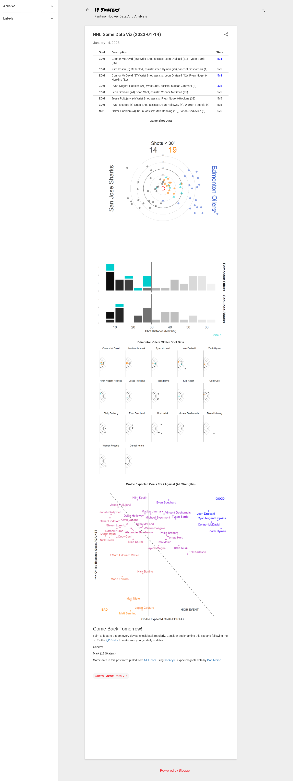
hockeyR (169, 660)
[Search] (263, 11)
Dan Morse (214, 660)
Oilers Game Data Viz (111, 676)
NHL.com (150, 660)
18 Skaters (107, 9)
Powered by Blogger (175, 770)
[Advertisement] (253, 87)
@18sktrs (112, 640)
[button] (226, 35)
